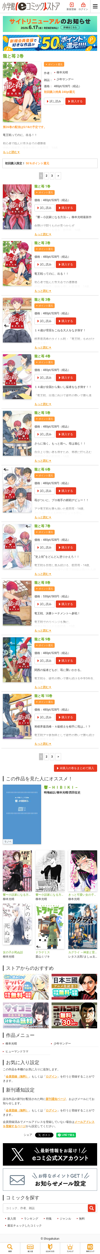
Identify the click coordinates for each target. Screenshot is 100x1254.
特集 (49, 1218)
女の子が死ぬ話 (13, 952)
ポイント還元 (55, 64)
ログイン (83, 7)
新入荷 (11, 1218)
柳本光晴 (62, 72)
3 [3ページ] (52, 175)
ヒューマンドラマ (16, 1051)
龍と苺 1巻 (42, 186)
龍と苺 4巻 (42, 356)
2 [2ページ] (46, 175)
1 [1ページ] (41, 175)
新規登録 (71, 7)
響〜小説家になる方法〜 (17, 894)
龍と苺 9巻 (42, 639)
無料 (82, 1218)
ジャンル (65, 1218)
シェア (28, 1134)
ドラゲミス (43, 952)
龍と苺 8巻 (42, 582)
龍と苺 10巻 (43, 696)
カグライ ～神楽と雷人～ (82, 952)
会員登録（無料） (17, 1076)
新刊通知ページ (56, 1099)
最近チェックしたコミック (24, 1225)
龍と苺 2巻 (42, 243)
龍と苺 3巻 (42, 299)
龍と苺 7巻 (42, 526)
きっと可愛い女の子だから (82, 894)
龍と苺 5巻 (42, 413)
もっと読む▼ (11, 152)
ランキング (31, 1218)
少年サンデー (65, 79)
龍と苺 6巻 (42, 469)
